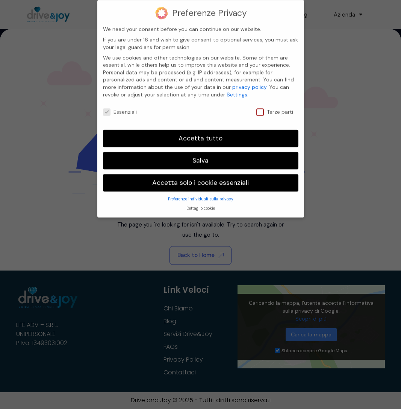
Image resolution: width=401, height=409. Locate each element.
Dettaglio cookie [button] (200, 203)
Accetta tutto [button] (200, 133)
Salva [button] (200, 155)
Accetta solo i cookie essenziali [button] (200, 177)
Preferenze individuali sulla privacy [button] (200, 193)
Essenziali (120, 106)
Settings (237, 89)
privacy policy (249, 81)
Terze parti (274, 106)
